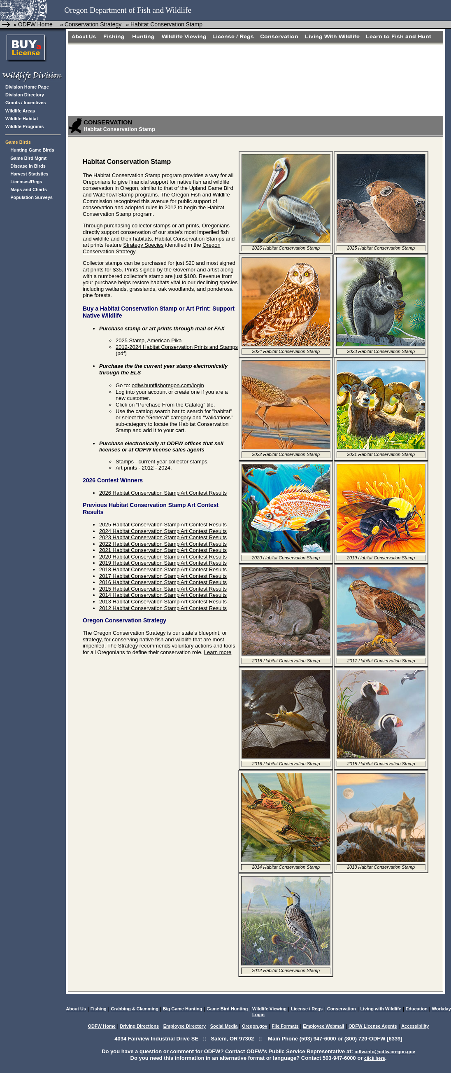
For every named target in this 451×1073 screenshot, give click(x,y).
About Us (76, 1008)
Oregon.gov (254, 1026)
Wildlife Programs (24, 126)
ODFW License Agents (373, 1026)
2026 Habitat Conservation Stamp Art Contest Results (163, 493)
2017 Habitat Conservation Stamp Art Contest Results (163, 576)
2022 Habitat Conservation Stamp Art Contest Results (163, 544)
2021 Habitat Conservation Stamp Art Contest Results (163, 550)
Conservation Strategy (93, 24)
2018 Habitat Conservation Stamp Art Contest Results (163, 569)
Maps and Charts (28, 189)
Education (417, 1008)
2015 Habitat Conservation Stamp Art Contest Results (163, 589)
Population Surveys (31, 197)
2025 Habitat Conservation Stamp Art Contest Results (163, 524)
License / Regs (307, 1008)
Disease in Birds (28, 166)
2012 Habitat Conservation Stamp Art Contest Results (163, 608)
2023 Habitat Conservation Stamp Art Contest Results (163, 537)
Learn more (217, 652)
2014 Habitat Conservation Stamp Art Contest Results (163, 595)
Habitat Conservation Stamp (166, 24)
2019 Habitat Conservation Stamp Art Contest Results (163, 563)
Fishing (99, 1008)
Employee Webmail (323, 1026)
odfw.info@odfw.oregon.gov (384, 1051)
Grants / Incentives (25, 102)
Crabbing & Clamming (134, 1008)
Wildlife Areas (20, 110)
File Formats (285, 1026)
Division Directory (24, 94)
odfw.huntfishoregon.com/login (168, 385)
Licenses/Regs (26, 181)
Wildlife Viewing (269, 1008)
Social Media (224, 1026)
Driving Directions (139, 1026)
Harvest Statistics (29, 173)
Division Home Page (27, 86)
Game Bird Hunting (227, 1008)
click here (374, 1058)
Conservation (341, 1008)
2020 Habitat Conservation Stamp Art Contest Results (163, 557)
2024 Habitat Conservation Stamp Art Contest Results (163, 531)
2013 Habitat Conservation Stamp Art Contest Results (163, 601)
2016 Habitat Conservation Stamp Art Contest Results (163, 582)
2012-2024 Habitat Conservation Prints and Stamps (177, 347)
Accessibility (415, 1026)
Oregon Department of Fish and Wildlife (127, 10)
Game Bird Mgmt (28, 158)
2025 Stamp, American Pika (148, 340)
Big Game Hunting (182, 1008)
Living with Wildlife (381, 1008)
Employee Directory (184, 1026)
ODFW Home (35, 24)
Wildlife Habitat (21, 118)
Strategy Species (143, 245)
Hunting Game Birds (32, 149)
